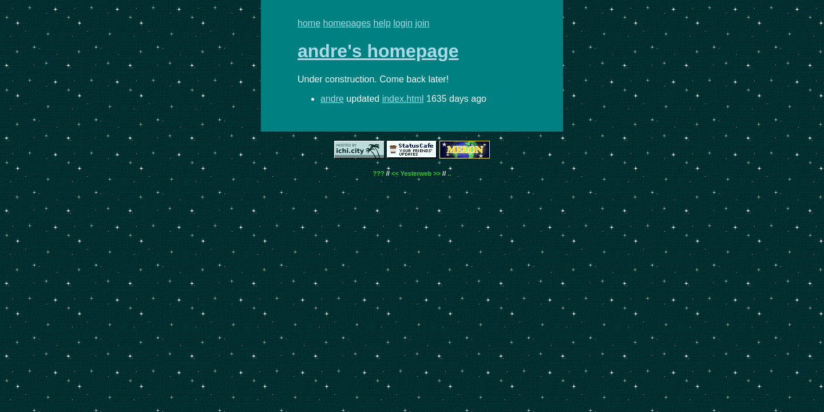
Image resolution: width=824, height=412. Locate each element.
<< (395, 173)
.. (449, 173)
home (309, 23)
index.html (403, 99)
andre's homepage (378, 51)
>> (437, 173)
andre (332, 99)
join (422, 23)
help (382, 23)
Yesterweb (416, 173)
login (403, 23)
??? (379, 173)
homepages (347, 23)
